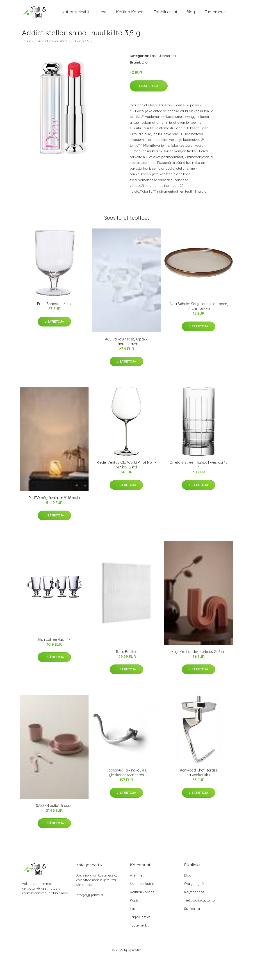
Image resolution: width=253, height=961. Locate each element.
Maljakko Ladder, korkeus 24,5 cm (198, 655)
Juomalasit (167, 59)
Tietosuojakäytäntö (199, 903)
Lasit (102, 13)
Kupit (134, 903)
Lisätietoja (148, 89)
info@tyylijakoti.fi (89, 898)
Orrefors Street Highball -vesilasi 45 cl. (198, 468)
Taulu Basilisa (126, 655)
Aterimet (137, 878)
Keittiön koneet (130, 13)
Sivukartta (192, 912)
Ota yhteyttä (194, 887)
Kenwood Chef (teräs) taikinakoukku (198, 775)
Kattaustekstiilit (75, 13)
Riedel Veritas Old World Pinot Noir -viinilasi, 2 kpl (126, 468)
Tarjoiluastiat (165, 13)
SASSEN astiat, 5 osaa (54, 808)
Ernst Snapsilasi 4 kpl (54, 307)
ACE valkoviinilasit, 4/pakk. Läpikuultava (126, 344)
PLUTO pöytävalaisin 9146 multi (54, 501)
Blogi (191, 13)
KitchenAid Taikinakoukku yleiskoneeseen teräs (126, 775)
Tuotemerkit (216, 13)
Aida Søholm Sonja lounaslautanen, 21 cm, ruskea (198, 309)
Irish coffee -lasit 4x (54, 642)
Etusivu (27, 44)
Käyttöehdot (194, 895)
